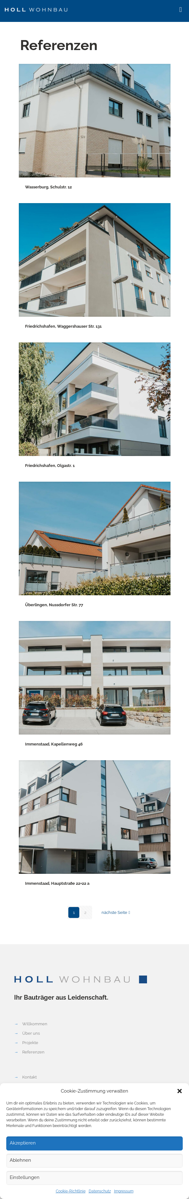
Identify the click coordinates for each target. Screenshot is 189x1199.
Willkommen (34, 1024)
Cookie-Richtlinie (71, 1191)
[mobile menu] (180, 9)
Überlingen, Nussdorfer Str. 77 (54, 604)
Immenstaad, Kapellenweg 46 (54, 744)
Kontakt (29, 1077)
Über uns (31, 1033)
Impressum (124, 1191)
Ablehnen (20, 1160)
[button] (179, 1091)
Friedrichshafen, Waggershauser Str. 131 (63, 326)
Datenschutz (100, 1191)
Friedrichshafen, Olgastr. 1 (50, 465)
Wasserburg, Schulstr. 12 (48, 187)
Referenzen (33, 1052)
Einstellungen (24, 1177)
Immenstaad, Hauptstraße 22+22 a (57, 883)
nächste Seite (116, 912)
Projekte (30, 1042)
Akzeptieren (23, 1143)
